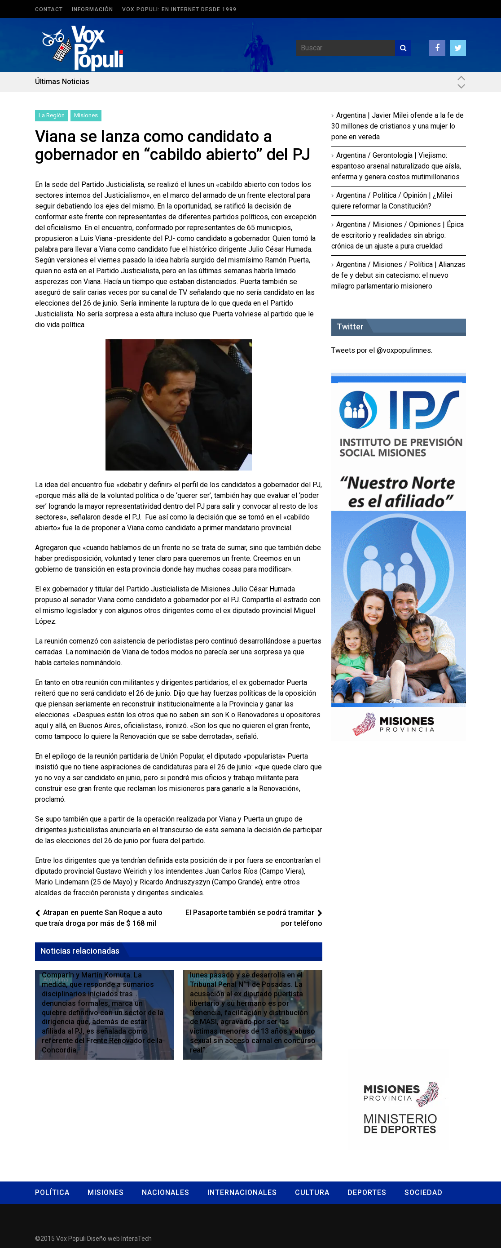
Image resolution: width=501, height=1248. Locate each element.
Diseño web (103, 1238)
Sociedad (423, 1192)
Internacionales (242, 1192)
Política (52, 1192)
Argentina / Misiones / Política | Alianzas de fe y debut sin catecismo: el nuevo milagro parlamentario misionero (398, 275)
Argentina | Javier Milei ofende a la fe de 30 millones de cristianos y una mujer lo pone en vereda (397, 126)
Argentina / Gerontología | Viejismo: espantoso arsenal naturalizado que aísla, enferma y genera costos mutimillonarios (396, 166)
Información (92, 9)
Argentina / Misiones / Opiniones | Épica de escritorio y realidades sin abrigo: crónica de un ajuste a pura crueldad (397, 235)
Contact (49, 9)
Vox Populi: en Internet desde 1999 (179, 9)
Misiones (86, 115)
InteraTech (136, 1238)
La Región (52, 115)
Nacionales (165, 1192)
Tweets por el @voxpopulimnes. (381, 350)
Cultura (312, 1192)
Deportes (367, 1192)
